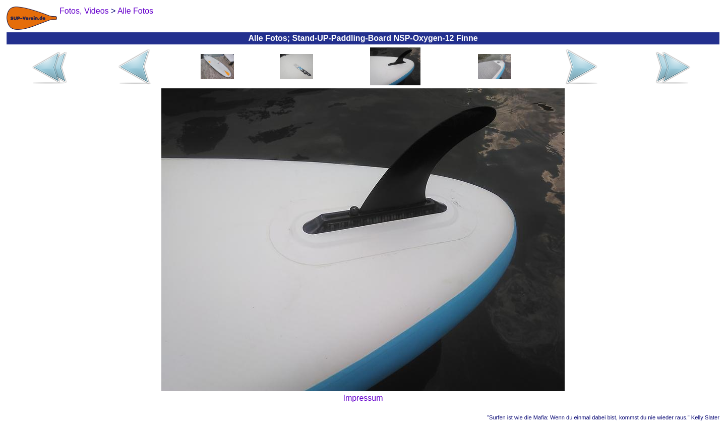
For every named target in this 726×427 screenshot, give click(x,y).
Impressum (363, 398)
